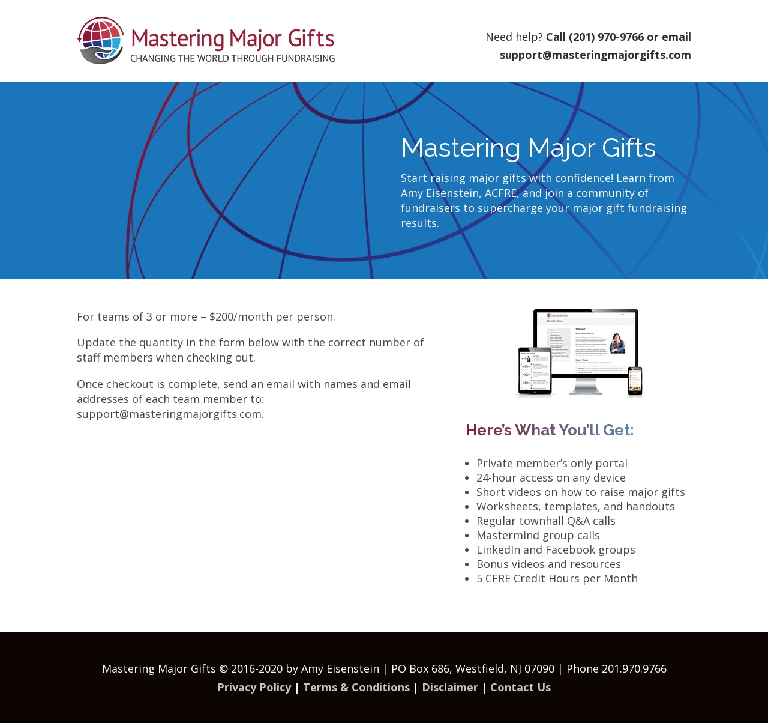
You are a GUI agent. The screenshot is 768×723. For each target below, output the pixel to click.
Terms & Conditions (356, 687)
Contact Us (520, 687)
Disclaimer (450, 687)
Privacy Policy (254, 687)
